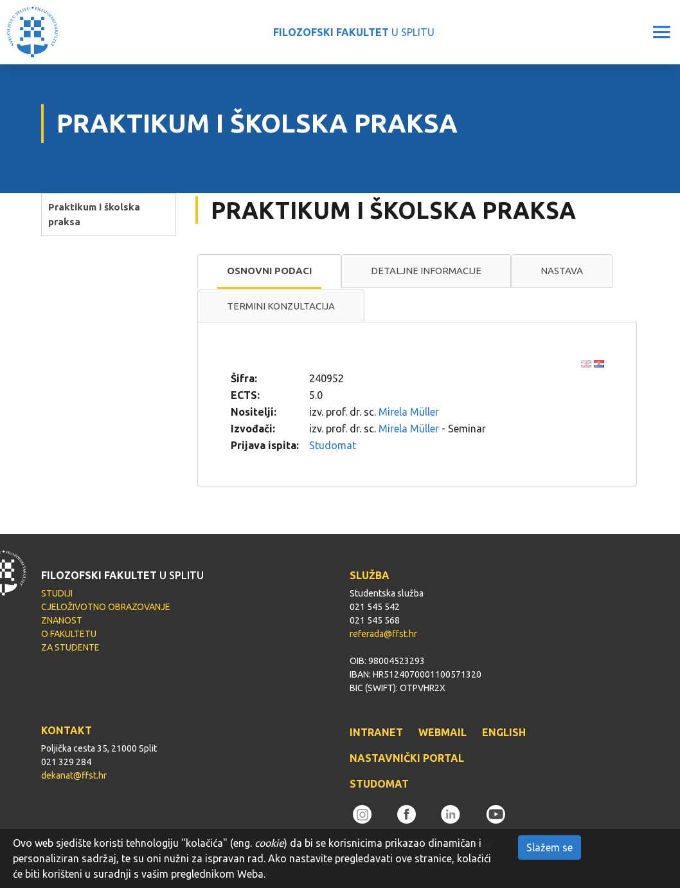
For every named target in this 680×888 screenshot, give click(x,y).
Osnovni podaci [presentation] (269, 270)
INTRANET (376, 732)
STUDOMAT (379, 784)
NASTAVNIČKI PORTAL (407, 758)
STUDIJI (57, 593)
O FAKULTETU (68, 634)
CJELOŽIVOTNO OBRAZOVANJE (105, 607)
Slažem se (549, 847)
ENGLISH (504, 732)
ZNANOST (61, 620)
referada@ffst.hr (383, 634)
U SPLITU (353, 32)
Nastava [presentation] (562, 270)
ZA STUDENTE (70, 647)
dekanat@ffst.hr (74, 775)
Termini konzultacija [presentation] (281, 306)
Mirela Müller (409, 412)
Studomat (332, 445)
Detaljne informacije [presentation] (426, 270)
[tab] (269, 271)
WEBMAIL (442, 732)
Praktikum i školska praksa (94, 214)
